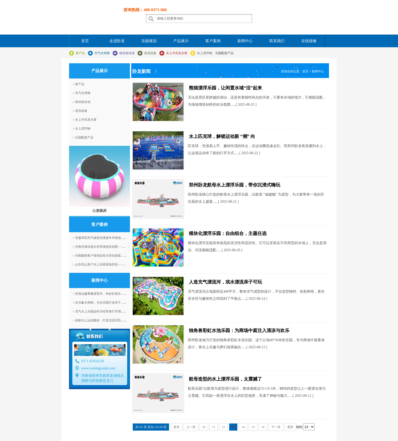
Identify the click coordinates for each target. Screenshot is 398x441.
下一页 (275, 427)
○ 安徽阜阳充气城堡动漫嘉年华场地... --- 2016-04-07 (107, 238)
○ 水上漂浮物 (81, 128)
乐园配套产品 (224, 53)
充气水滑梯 (102, 53)
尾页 (290, 427)
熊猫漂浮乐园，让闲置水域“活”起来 (225, 87)
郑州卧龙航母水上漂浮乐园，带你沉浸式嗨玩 (234, 184)
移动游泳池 (127, 53)
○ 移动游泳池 (81, 102)
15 (253, 427)
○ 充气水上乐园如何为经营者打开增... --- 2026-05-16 (107, 311)
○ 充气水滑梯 (81, 93)
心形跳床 (99, 211)
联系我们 (277, 41)
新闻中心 (245, 41)
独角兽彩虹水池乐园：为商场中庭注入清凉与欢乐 (239, 330)
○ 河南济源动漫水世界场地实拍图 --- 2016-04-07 (105, 246)
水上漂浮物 (204, 53)
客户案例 (213, 41)
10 (203, 427)
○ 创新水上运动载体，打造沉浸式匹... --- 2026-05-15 (107, 320)
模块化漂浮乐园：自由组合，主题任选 (228, 233)
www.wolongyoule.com (98, 368)
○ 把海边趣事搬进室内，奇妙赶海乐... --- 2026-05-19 (107, 293)
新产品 (80, 53)
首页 (85, 41)
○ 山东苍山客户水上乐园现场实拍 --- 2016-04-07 (105, 264)
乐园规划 (149, 41)
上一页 (190, 427)
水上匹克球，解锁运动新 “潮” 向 (222, 136)
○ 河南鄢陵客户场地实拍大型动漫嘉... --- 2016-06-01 (107, 255)
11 (213, 427)
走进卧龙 (117, 41)
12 (223, 427)
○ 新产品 (78, 84)
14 (243, 427)
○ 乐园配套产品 (83, 137)
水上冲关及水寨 (176, 53)
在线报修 (309, 41)
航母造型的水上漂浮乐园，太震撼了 (225, 379)
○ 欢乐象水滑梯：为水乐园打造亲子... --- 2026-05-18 (107, 302)
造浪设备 (150, 53)
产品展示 (181, 41)
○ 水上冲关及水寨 (84, 119)
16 (262, 427)
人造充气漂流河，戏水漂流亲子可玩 (225, 282)
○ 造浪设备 (80, 111)
